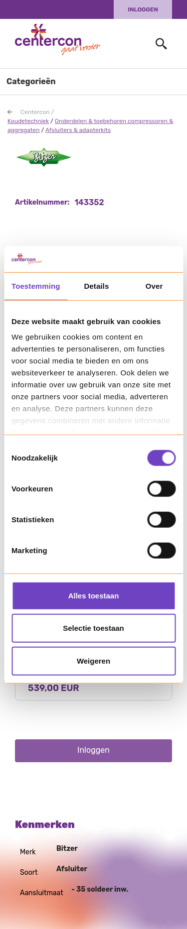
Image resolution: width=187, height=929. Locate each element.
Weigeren (93, 660)
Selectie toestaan (93, 628)
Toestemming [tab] (35, 285)
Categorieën (31, 81)
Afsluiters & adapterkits (78, 129)
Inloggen (143, 9)
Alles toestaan (93, 595)
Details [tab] (96, 285)
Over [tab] (154, 285)
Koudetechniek (28, 120)
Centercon (35, 112)
